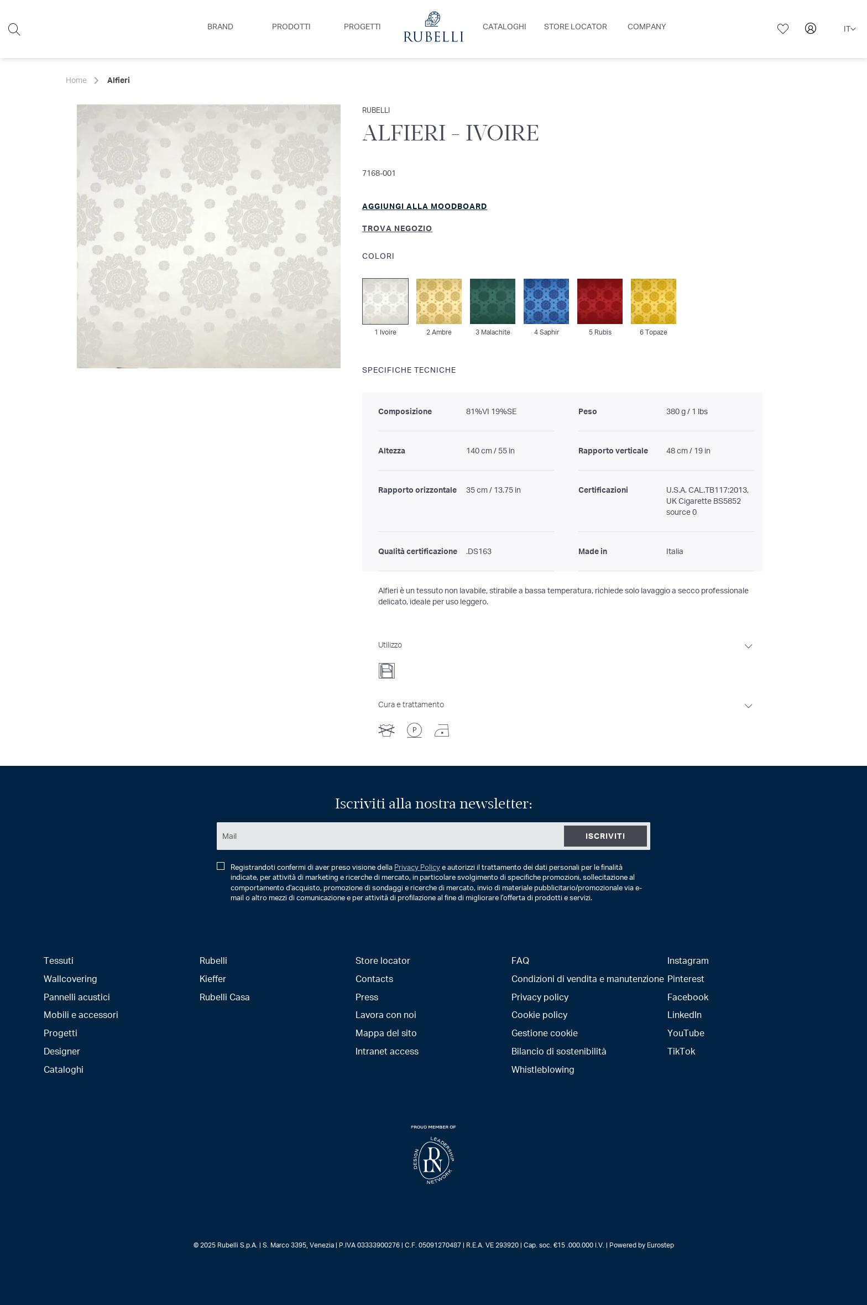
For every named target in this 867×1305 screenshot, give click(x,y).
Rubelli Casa (225, 997)
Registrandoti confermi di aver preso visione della (429, 882)
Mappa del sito (386, 1033)
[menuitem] (220, 26)
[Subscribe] (605, 836)
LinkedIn (684, 1014)
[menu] (433, 29)
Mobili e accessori (81, 1014)
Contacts (374, 978)
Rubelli (213, 960)
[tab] (566, 656)
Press (367, 997)
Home (76, 80)
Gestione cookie (544, 1033)
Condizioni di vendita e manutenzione (587, 978)
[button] (850, 29)
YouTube (685, 1033)
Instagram (688, 960)
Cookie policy (539, 1014)
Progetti (60, 1033)
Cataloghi (63, 1069)
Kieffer (213, 978)
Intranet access (387, 1051)
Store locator (383, 960)
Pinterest (685, 978)
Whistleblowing (542, 1069)
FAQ (520, 960)
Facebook (687, 997)
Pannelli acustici (77, 997)
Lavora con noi (386, 1014)
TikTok (681, 1051)
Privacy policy (539, 997)
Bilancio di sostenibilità (559, 1051)
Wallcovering (70, 978)
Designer (62, 1051)
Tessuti (59, 960)
